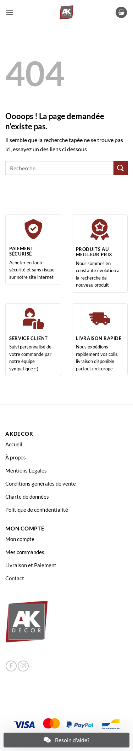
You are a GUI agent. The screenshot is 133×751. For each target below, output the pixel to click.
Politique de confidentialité (36, 509)
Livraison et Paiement (30, 565)
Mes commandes (24, 552)
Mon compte (19, 539)
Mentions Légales (26, 470)
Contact (14, 578)
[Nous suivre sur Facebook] (11, 666)
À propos (15, 457)
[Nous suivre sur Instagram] (23, 666)
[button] (9, 12)
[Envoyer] (120, 168)
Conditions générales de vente (40, 483)
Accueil (13, 444)
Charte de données (27, 496)
